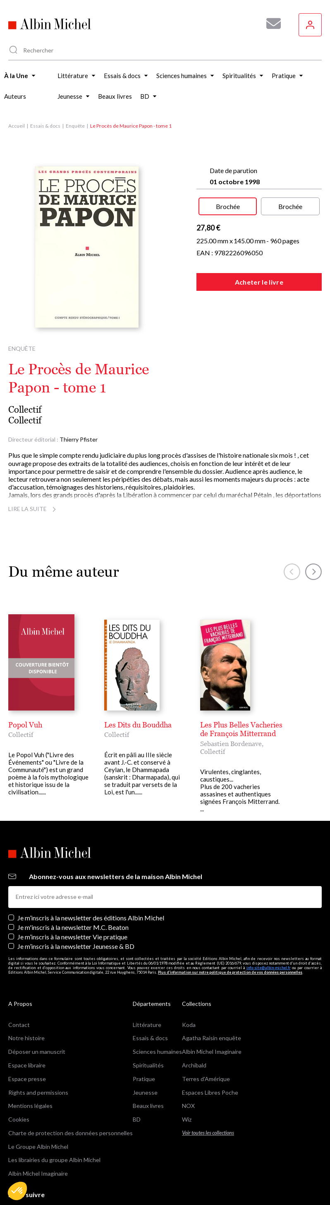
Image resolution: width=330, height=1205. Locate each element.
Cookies (18, 1119)
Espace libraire (26, 1065)
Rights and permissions (38, 1092)
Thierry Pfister (79, 439)
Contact (19, 1024)
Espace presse (27, 1078)
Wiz (186, 1119)
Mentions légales (30, 1105)
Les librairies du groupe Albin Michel (54, 1159)
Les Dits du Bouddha (138, 724)
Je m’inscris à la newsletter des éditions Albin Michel (90, 918)
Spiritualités (148, 1065)
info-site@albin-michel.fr (268, 967)
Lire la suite (33, 508)
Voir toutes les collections (208, 1133)
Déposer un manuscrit (36, 1051)
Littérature (147, 1024)
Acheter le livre (259, 282)
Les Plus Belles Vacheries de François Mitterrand (241, 729)
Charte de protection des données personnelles (70, 1132)
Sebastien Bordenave (231, 743)
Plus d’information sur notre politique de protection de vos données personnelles (230, 972)
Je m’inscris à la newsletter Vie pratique (72, 937)
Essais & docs (45, 126)
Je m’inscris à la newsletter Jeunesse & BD (75, 946)
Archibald (194, 1065)
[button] (17, 1191)
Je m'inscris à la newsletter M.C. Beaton (73, 927)
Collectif (24, 409)
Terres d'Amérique (206, 1078)
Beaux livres (148, 1105)
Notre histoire (26, 1037)
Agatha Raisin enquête (211, 1037)
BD (137, 1119)
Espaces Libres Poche (210, 1092)
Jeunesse (145, 1092)
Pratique (144, 1078)
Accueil (16, 126)
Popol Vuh (25, 724)
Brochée (228, 206)
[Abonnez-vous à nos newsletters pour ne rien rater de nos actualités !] (270, 23)
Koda (189, 1024)
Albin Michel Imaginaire (38, 1173)
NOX (188, 1105)
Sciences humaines (157, 1051)
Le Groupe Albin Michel (38, 1146)
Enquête (75, 126)
